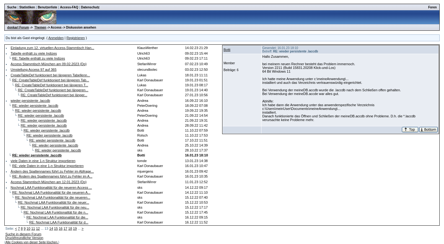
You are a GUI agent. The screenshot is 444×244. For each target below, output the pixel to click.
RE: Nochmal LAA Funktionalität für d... (58, 222)
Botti (226, 50)
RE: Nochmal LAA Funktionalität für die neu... (55, 207)
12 (38, 228)
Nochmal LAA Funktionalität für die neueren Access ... (51, 187)
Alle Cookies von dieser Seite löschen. (32, 242)
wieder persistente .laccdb (30, 100)
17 (65, 228)
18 (70, 228)
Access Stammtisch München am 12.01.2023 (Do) (48, 182)
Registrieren (75, 38)
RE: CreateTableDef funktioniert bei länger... (54, 95)
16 (61, 228)
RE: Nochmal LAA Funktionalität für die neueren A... (51, 192)
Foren (432, 7)
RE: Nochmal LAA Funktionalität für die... (57, 217)
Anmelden (56, 38)
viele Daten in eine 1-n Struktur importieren (43, 161)
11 (33, 228)
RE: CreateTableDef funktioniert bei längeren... (53, 90)
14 (51, 228)
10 (28, 228)
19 (75, 228)
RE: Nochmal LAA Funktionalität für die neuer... (53, 202)
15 (56, 228)
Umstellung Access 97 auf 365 (33, 69)
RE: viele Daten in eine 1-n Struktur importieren (48, 166)
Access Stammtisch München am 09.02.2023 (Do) (48, 64)
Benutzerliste (47, 7)
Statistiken (27, 7)
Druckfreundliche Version (24, 238)
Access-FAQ (69, 7)
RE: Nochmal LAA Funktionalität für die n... (56, 212)
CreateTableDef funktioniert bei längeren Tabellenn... (50, 75)
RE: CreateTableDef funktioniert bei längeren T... (51, 85)
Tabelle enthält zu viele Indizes (34, 53)
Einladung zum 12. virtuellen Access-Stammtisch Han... (52, 48)
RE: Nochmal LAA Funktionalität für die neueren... (52, 197)
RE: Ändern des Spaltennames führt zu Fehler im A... (52, 176)
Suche (11, 7)
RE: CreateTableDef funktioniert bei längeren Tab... (50, 80)
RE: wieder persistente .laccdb (35, 105)
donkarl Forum (18, 27)
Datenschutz (90, 7)
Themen (40, 27)
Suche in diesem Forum (23, 234)
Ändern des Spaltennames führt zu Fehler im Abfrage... (52, 171)
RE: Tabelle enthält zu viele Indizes (38, 58)
